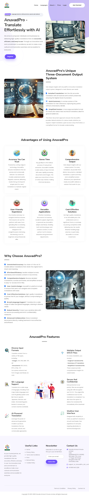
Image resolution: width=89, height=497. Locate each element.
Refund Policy (30, 460)
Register (10, 57)
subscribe (51, 462)
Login (65, 5)
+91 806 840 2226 (73, 467)
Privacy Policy (30, 452)
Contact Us (81, 488)
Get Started (77, 5)
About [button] (52, 5)
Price (59, 5)
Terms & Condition (60, 488)
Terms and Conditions (33, 455)
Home (36, 5)
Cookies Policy (30, 463)
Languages (44, 5)
